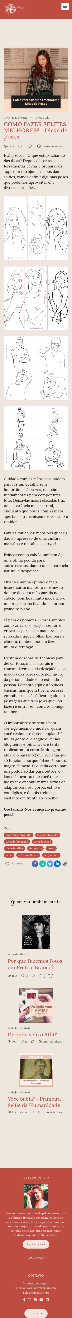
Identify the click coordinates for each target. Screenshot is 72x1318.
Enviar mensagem (37, 1275)
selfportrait (51, 855)
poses (51, 848)
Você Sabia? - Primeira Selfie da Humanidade (34, 1102)
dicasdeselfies (14, 848)
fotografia (35, 848)
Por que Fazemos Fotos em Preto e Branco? (35, 964)
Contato (35, 1305)
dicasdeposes (42, 841)
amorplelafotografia (18, 835)
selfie (9, 855)
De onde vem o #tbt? (32, 1035)
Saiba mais (36, 1236)
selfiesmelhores (28, 855)
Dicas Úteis (42, 117)
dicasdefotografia (17, 841)
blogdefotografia (47, 835)
